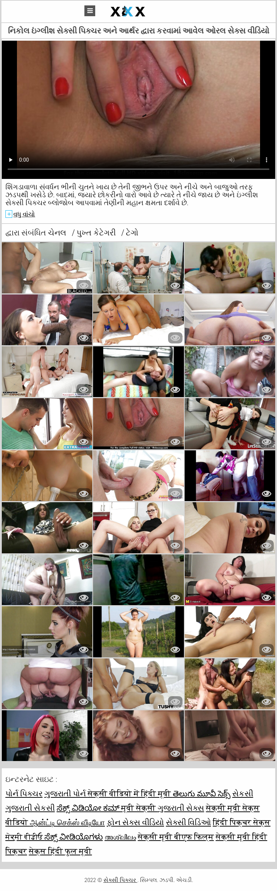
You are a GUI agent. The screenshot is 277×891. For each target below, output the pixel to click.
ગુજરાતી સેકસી (30, 808)
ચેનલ (58, 233)
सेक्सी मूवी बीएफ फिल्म (176, 837)
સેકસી (242, 793)
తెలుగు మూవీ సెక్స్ (201, 793)
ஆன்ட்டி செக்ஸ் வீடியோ (67, 822)
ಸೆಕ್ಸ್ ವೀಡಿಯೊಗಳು (73, 837)
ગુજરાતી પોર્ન (66, 793)
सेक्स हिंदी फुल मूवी (60, 851)
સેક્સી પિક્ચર (120, 880)
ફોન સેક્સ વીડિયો (135, 822)
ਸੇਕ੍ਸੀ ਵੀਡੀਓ (24, 837)
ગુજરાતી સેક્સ (181, 808)
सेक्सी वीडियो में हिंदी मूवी (130, 793)
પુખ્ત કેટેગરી (97, 233)
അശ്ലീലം (120, 837)
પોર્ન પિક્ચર (24, 793)
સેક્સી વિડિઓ (188, 822)
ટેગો (132, 233)
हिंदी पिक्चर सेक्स (242, 822)
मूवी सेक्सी (139, 808)
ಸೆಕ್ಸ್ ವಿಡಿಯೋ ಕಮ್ (89, 808)
